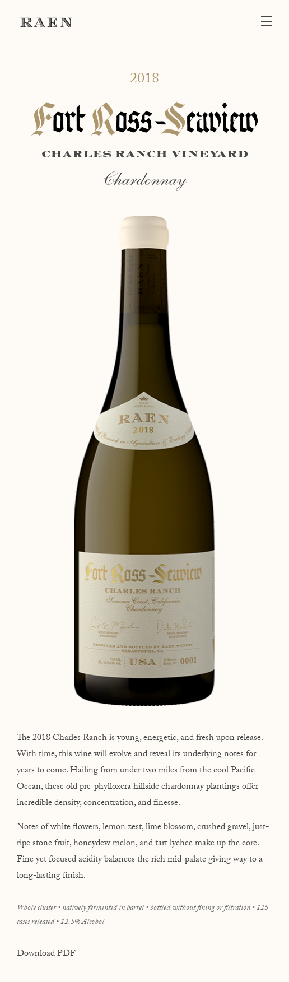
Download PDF (46, 954)
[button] (269, 22)
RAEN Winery (46, 22)
